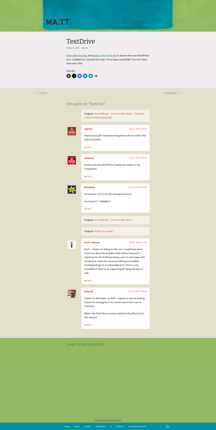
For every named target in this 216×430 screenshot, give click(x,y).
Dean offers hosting (76, 55)
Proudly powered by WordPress (108, 420)
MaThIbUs (89, 187)
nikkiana (89, 158)
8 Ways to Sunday (104, 231)
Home (67, 426)
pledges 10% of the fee (104, 55)
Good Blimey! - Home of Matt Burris (113, 219)
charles (88, 128)
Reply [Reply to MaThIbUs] (89, 208)
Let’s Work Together (137, 426)
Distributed (101, 426)
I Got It (41, 93)
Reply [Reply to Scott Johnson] (89, 280)
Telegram (120, 426)
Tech (86, 48)
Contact (87, 426)
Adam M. (89, 291)
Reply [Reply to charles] (89, 147)
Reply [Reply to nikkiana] (89, 176)
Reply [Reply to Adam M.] (89, 325)
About (76, 426)
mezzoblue (172, 93)
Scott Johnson (92, 242)
